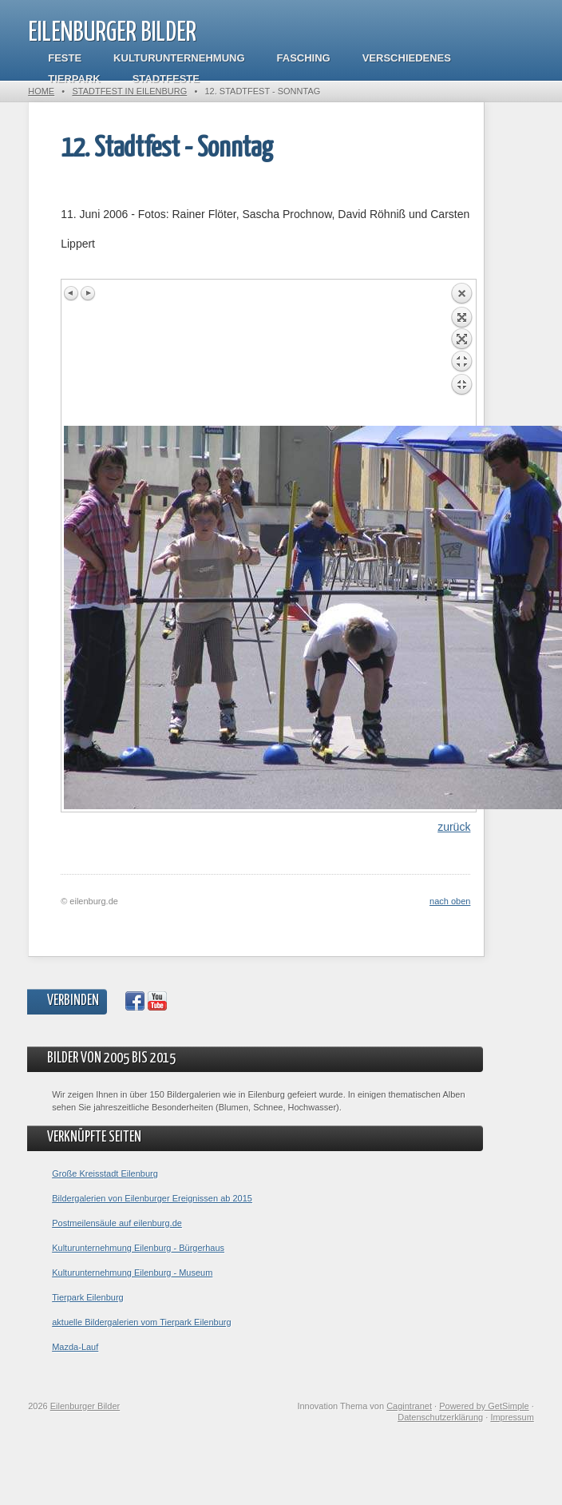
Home (41, 91)
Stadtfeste (166, 79)
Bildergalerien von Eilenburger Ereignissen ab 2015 (152, 1198)
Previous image (72, 293)
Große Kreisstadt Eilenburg (105, 1173)
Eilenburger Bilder (112, 33)
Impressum (511, 1417)
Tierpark (74, 79)
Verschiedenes (406, 58)
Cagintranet (409, 1406)
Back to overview (461, 354)
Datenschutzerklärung (440, 1417)
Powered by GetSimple (484, 1406)
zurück (453, 826)
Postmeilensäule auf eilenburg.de (117, 1223)
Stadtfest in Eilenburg (129, 91)
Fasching (303, 58)
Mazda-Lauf (75, 1347)
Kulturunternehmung (178, 58)
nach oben (449, 901)
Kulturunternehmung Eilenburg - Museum (132, 1272)
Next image (88, 293)
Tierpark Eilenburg (87, 1297)
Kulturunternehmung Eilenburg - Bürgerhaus (138, 1248)
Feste (64, 58)
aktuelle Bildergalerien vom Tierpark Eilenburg (141, 1322)
